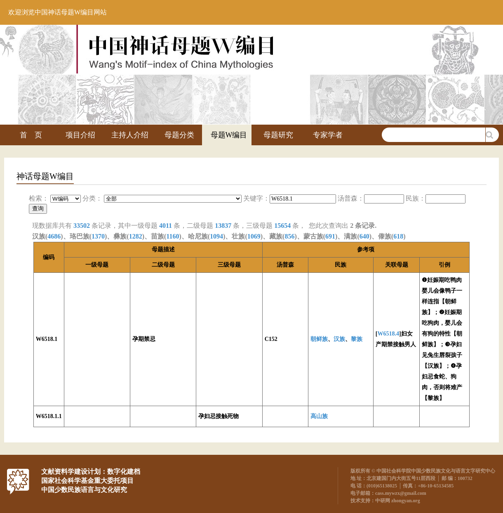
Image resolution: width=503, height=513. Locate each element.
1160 (172, 236)
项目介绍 (80, 135)
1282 (135, 236)
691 (330, 236)
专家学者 (328, 135)
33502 (81, 225)
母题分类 (179, 135)
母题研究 (278, 135)
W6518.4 (388, 334)
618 (398, 236)
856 (289, 236)
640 (364, 236)
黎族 (356, 339)
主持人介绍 (129, 135)
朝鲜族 (319, 339)
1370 (98, 236)
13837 (223, 225)
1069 (254, 236)
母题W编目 (229, 135)
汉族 (339, 339)
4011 (165, 225)
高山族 (319, 416)
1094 (216, 236)
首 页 (31, 135)
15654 (282, 225)
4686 (54, 236)
